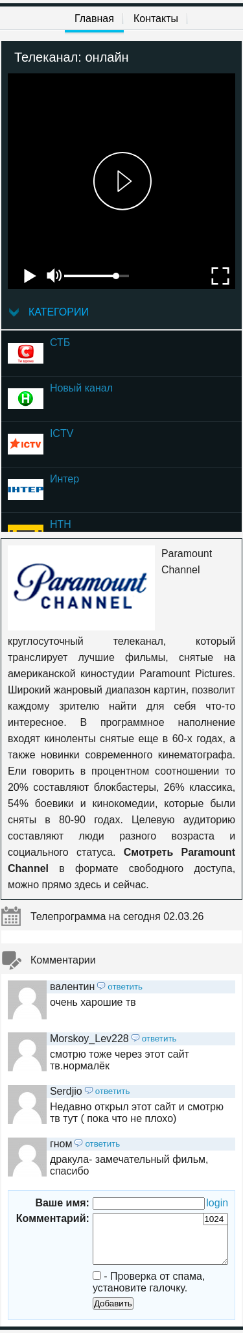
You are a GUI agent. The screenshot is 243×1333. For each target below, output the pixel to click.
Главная (94, 18)
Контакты (155, 18)
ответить (125, 986)
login (217, 1202)
